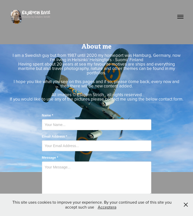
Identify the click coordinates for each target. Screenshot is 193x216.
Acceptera (107, 207)
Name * (47, 115)
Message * (50, 157)
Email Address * (54, 136)
